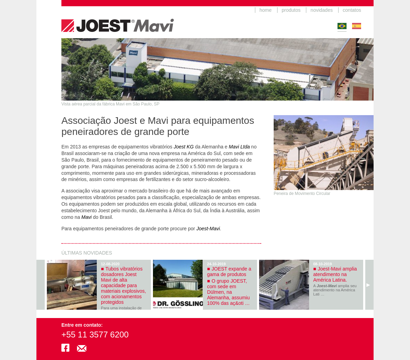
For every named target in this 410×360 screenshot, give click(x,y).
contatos (352, 10)
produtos (291, 10)
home (265, 10)
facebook (65, 348)
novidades (321, 10)
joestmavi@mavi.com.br (81, 348)
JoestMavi (117, 19)
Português (342, 26)
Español (356, 26)
